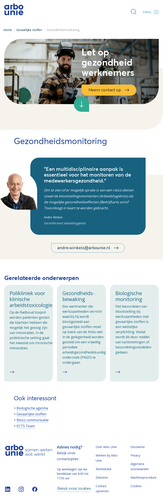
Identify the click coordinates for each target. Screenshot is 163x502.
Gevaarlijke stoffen (29, 30)
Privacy (135, 455)
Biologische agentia (32, 408)
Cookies (136, 486)
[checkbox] (28, 333)
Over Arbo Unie (106, 447)
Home (7, 30)
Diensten (102, 477)
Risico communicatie (33, 420)
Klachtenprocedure (143, 477)
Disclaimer (138, 447)
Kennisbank (103, 469)
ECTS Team (26, 426)
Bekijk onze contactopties (68, 456)
